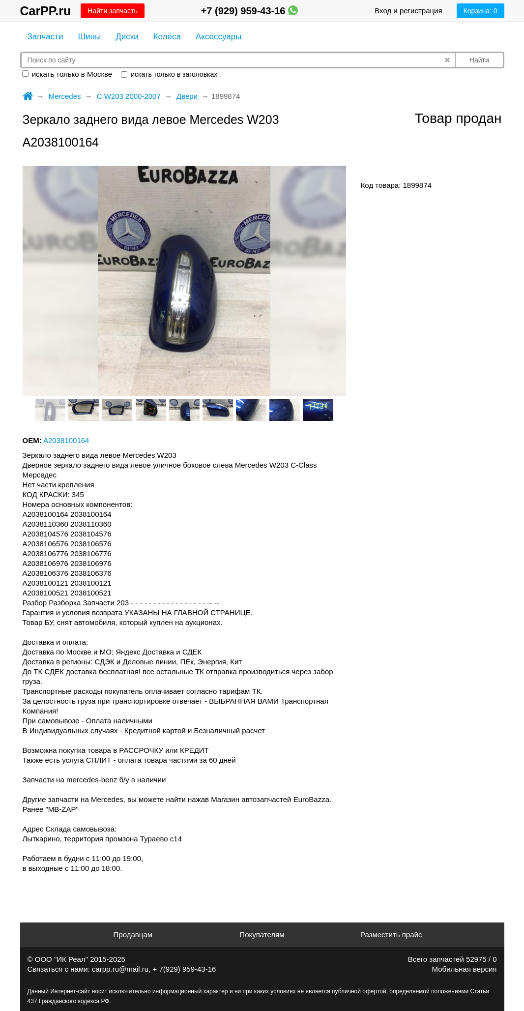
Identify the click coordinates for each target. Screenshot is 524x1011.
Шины (89, 36)
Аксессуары (218, 36)
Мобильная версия (464, 969)
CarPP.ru (45, 11)
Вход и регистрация (408, 10)
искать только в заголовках (169, 74)
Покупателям (261, 934)
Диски (127, 36)
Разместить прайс (391, 934)
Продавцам (133, 934)
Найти (479, 60)
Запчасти (45, 36)
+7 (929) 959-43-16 (249, 10)
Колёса (167, 36)
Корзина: (480, 11)
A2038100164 (66, 440)
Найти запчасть (112, 11)
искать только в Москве (67, 74)
